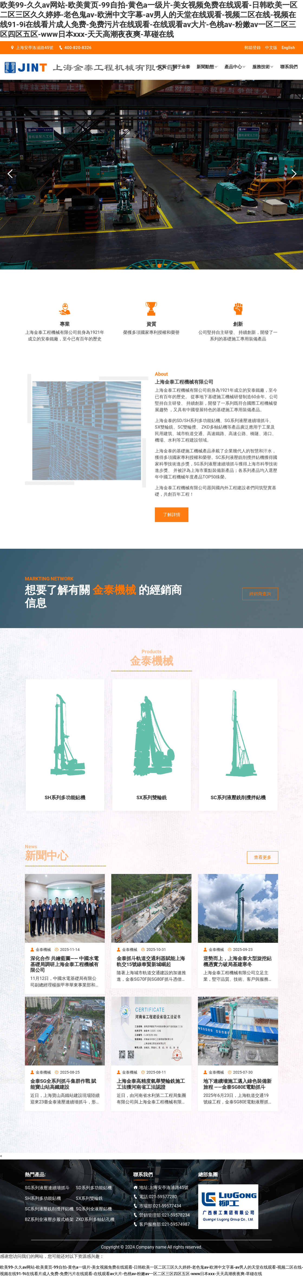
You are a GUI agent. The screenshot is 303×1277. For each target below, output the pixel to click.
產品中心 (235, 66)
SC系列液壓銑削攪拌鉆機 (49, 1208)
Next (292, 174)
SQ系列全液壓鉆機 (94, 1208)
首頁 (162, 66)
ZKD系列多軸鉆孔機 (95, 1219)
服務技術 (263, 66)
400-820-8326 (75, 47)
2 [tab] (159, 266)
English (288, 47)
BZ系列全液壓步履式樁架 (49, 1219)
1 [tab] (153, 266)
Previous (8, 174)
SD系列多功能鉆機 (94, 1187)
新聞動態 (207, 66)
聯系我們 (289, 66)
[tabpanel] (151, 174)
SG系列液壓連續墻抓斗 (47, 1187)
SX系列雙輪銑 (89, 1198)
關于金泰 (181, 66)
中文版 (271, 47)
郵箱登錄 (253, 47)
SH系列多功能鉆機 (43, 1198)
